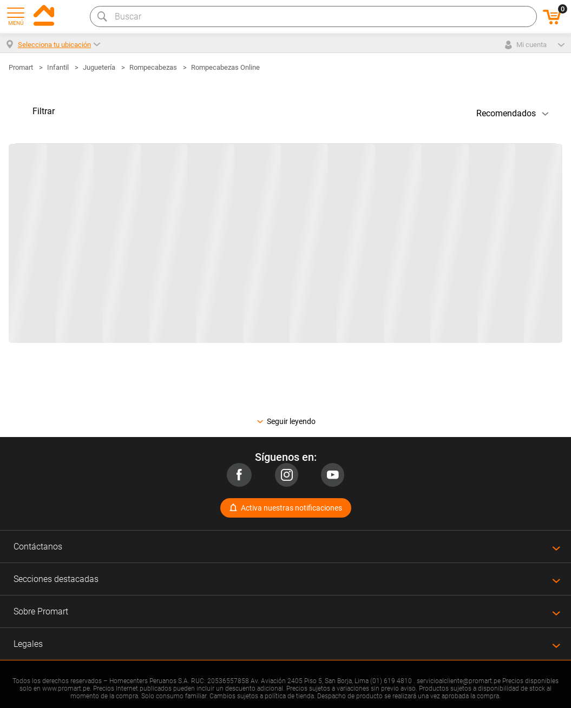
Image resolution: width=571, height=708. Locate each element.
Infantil (58, 67)
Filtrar (43, 111)
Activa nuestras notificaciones (291, 508)
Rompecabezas (153, 67)
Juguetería (99, 67)
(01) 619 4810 (391, 681)
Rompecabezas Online (225, 67)
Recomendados (506, 113)
